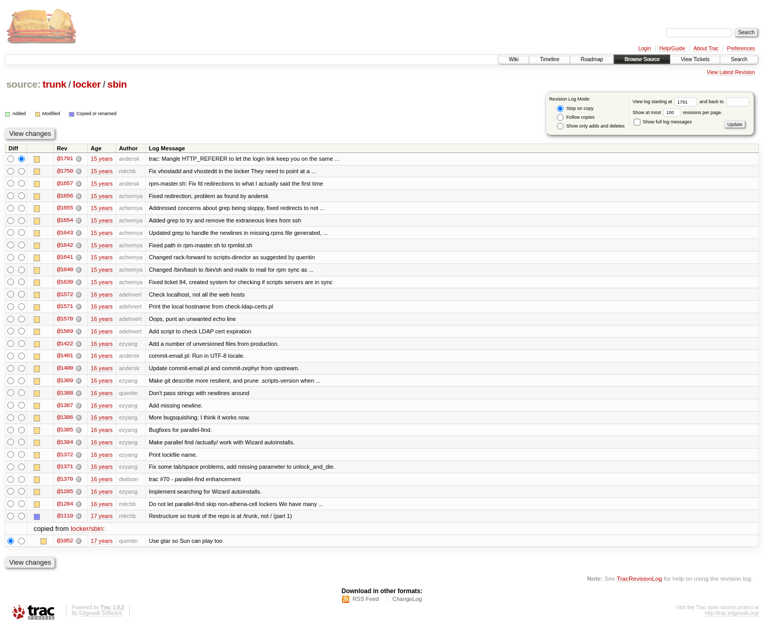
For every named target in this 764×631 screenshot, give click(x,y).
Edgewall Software (100, 617)
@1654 (65, 221)
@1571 (65, 308)
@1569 (65, 333)
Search (739, 59)
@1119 (65, 519)
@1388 (65, 395)
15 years (102, 159)
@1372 (65, 457)
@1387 (65, 407)
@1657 (65, 183)
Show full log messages (663, 121)
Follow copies (575, 117)
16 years (102, 295)
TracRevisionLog (639, 582)
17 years (102, 519)
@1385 (65, 432)
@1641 (65, 258)
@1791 (65, 159)
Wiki (514, 59)
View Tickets (695, 59)
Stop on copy (575, 108)
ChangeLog (407, 603)
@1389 (65, 382)
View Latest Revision (731, 72)
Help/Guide (672, 48)
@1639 (65, 283)
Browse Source (642, 59)
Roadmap (592, 59)
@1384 (65, 445)
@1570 (65, 320)
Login (644, 48)
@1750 (65, 171)
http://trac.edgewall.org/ (732, 617)
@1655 (65, 208)
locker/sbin (87, 532)
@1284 (65, 507)
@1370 (65, 482)
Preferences (741, 48)
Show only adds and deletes (590, 126)
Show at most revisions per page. (677, 112)
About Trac (705, 48)
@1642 (65, 246)
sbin (117, 84)
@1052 (65, 544)
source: (23, 84)
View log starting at (666, 101)
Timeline (549, 59)
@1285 (65, 494)
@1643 (65, 233)
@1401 (65, 358)
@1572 (65, 295)
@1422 (65, 345)
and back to (724, 101)
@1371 (65, 470)
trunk (54, 84)
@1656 (65, 196)
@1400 (65, 370)
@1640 (65, 271)
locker (87, 84)
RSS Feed (365, 603)
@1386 (65, 420)
